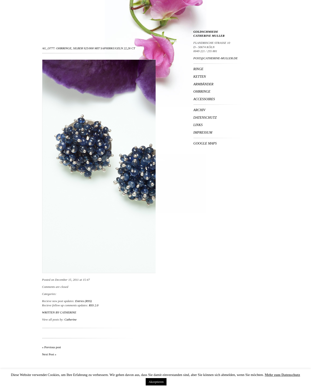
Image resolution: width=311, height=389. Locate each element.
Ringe (198, 69)
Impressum (202, 132)
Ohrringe (201, 91)
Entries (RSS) (83, 301)
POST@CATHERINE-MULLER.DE (215, 58)
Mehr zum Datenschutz (282, 375)
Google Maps (205, 143)
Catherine (68, 312)
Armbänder (203, 84)
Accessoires (204, 99)
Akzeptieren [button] (156, 382)
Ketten (199, 76)
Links (198, 125)
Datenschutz (205, 117)
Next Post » (49, 354)
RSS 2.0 (93, 305)
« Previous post (51, 347)
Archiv (199, 110)
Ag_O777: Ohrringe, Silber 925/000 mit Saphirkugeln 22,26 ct (88, 48)
